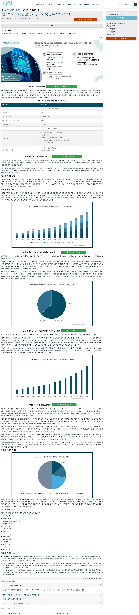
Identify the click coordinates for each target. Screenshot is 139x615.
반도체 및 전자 (9, 10)
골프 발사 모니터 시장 (62, 614)
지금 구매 (121, 18)
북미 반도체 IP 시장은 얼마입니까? (52, 599)
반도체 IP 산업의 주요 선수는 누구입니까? (52, 603)
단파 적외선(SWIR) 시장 (13, 614)
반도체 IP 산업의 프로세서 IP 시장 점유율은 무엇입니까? (52, 595)
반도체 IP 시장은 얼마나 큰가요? (52, 585)
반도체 (18, 10)
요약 (52, 25)
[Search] (135, 4)
